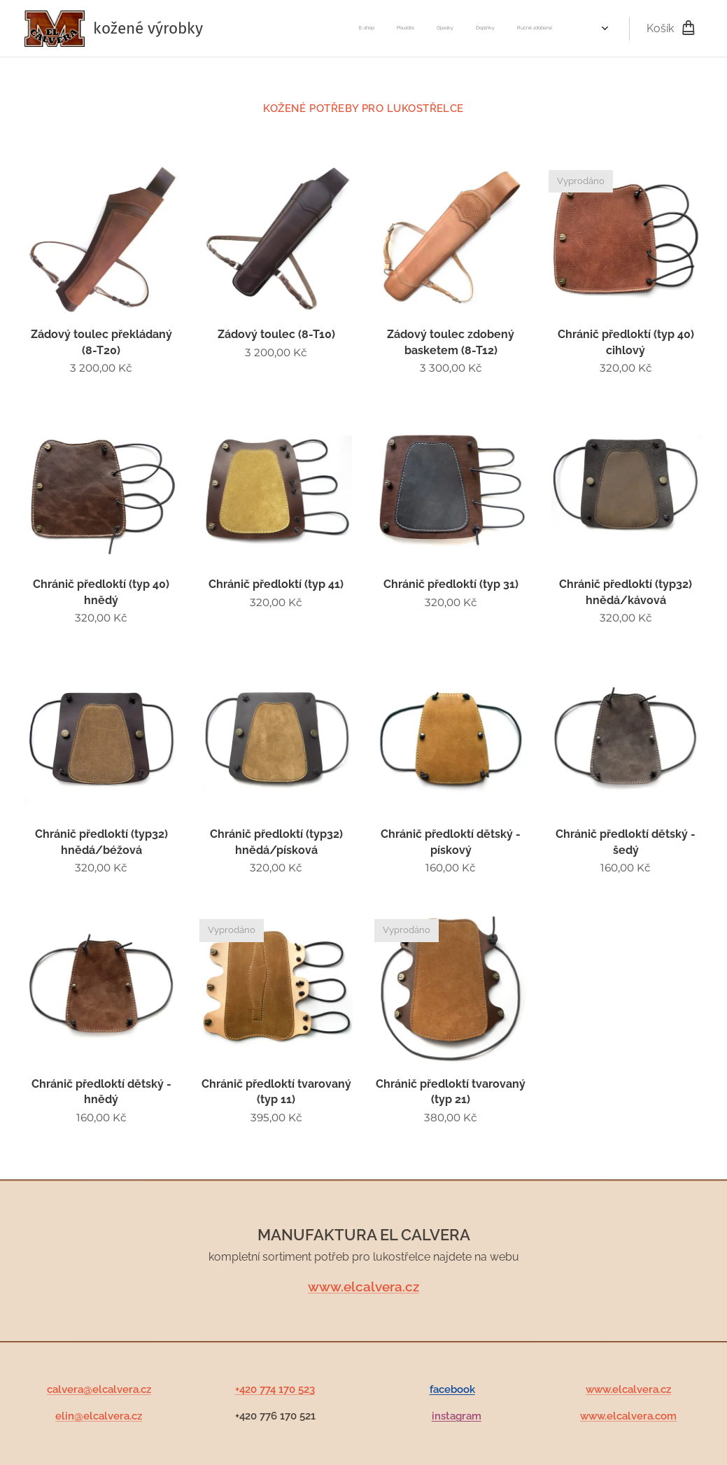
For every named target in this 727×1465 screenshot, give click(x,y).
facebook (451, 1389)
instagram (456, 1416)
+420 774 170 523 (275, 1389)
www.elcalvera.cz (363, 1287)
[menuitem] (339, 28)
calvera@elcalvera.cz (99, 1389)
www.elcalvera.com (628, 1416)
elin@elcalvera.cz (98, 1416)
